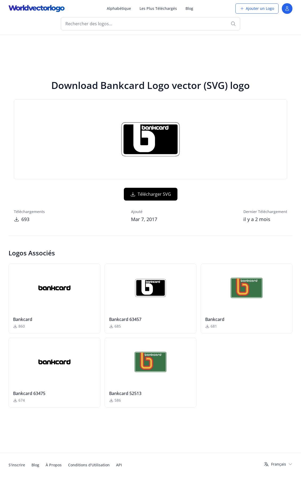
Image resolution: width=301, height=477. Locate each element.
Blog (189, 8)
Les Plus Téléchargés (158, 8)
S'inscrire (17, 464)
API (119, 464)
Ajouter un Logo (257, 8)
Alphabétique (119, 8)
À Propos (54, 464)
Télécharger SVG (150, 194)
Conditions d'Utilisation (89, 464)
